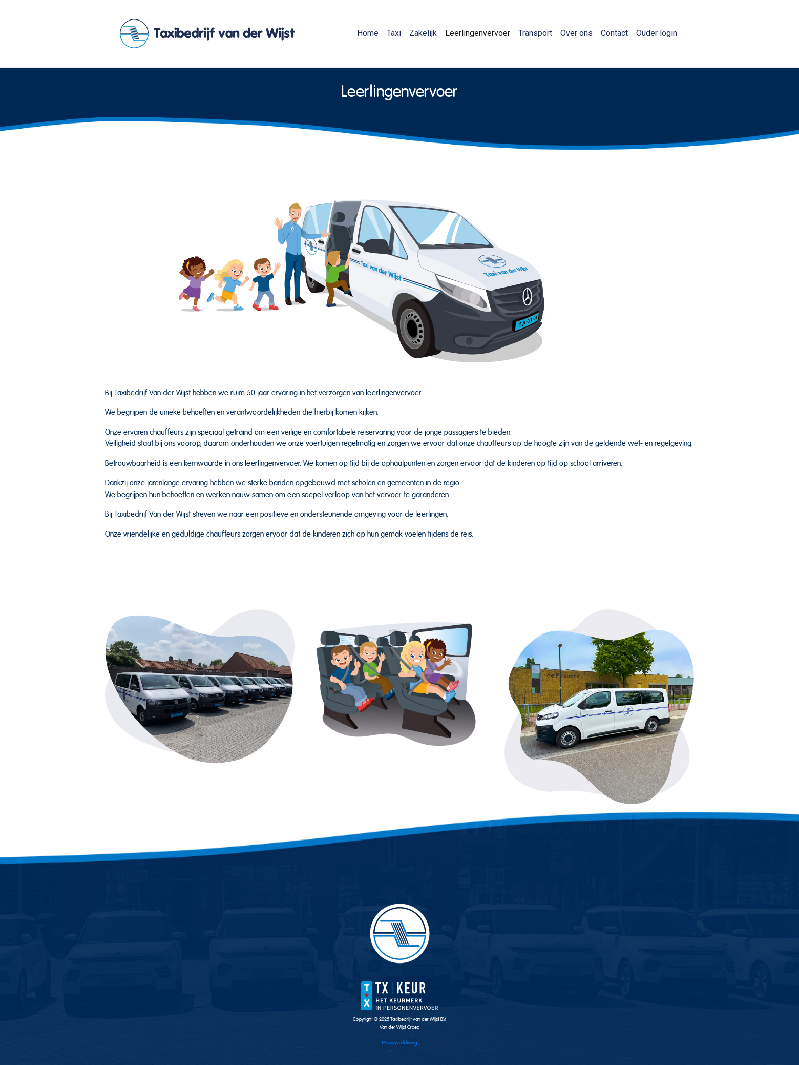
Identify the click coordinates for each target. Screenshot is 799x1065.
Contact (614, 33)
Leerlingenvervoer (477, 33)
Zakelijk (423, 33)
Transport (535, 33)
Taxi (394, 33)
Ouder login (656, 33)
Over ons (576, 33)
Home (368, 33)
